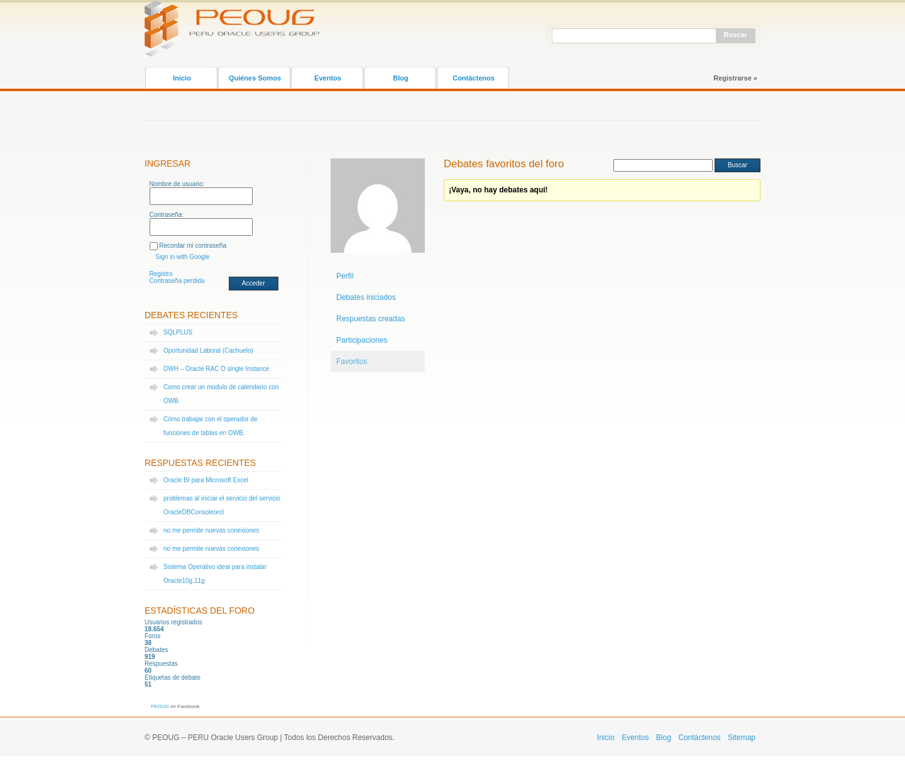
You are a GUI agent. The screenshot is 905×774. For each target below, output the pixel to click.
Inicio (182, 78)
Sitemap (741, 737)
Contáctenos (473, 78)
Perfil (344, 276)
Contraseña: (167, 214)
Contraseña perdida (177, 280)
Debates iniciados (366, 297)
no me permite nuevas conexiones (211, 530)
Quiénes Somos (255, 78)
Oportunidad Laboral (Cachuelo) (208, 350)
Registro (161, 273)
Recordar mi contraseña (192, 245)
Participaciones (361, 340)
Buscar (735, 34)
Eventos (327, 78)
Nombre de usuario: (177, 183)
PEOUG (160, 706)
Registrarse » (735, 78)
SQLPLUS (177, 332)
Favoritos (351, 361)
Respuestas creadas (370, 318)
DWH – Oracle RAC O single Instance (216, 368)
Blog (400, 78)
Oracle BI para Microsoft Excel (205, 480)
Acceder (253, 283)
